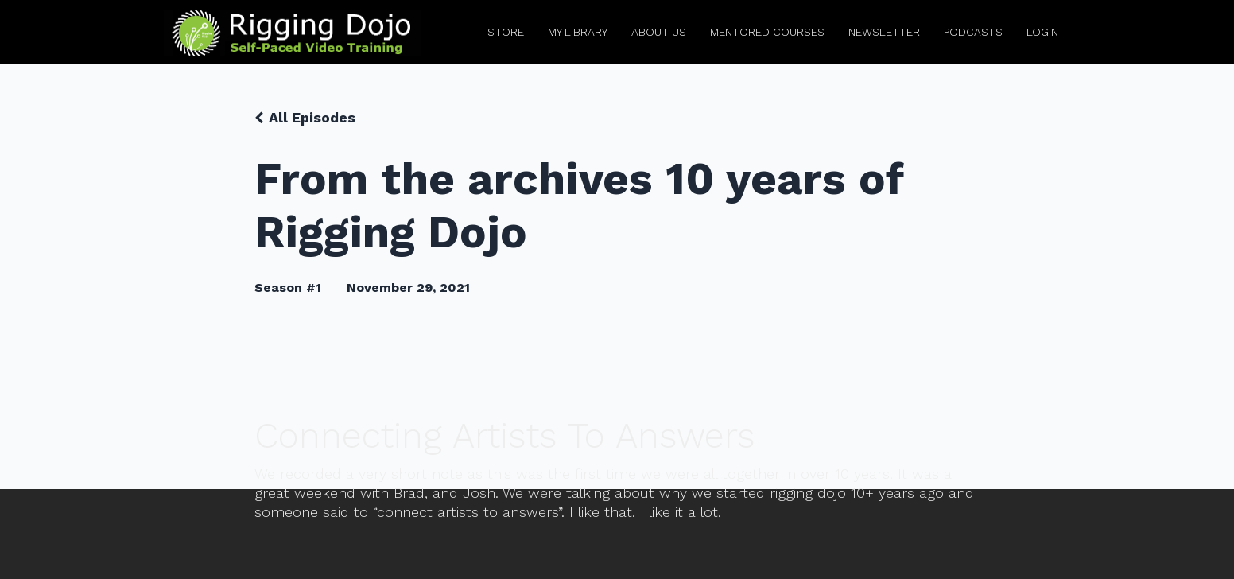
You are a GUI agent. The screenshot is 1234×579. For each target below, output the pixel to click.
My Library (577, 31)
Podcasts (973, 31)
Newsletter (884, 31)
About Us (658, 31)
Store (505, 31)
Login (1042, 31)
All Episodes (312, 117)
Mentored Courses (767, 31)
